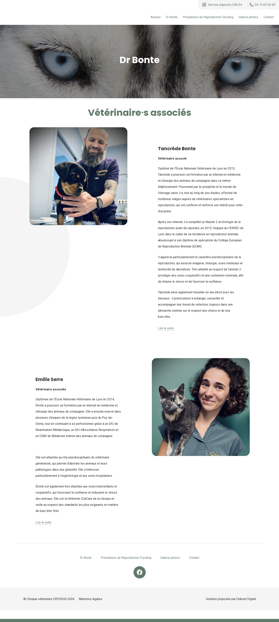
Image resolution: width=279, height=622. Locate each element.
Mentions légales (90, 599)
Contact (269, 17)
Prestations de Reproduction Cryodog (208, 17)
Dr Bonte (171, 17)
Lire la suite (166, 328)
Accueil (155, 17)
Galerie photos (248, 17)
